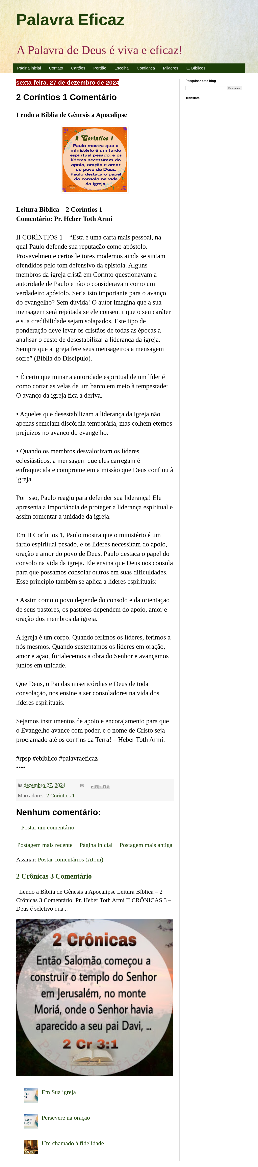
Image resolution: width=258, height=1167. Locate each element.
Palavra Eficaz (70, 20)
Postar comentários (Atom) (70, 859)
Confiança (146, 68)
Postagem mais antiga (146, 845)
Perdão (99, 68)
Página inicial (29, 68)
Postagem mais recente (45, 845)
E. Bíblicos (195, 68)
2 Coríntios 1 (60, 796)
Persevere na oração (66, 1117)
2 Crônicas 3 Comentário (54, 876)
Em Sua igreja (59, 1092)
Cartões (78, 68)
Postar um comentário (47, 827)
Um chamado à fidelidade (73, 1143)
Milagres (170, 68)
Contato (56, 68)
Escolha (121, 68)
